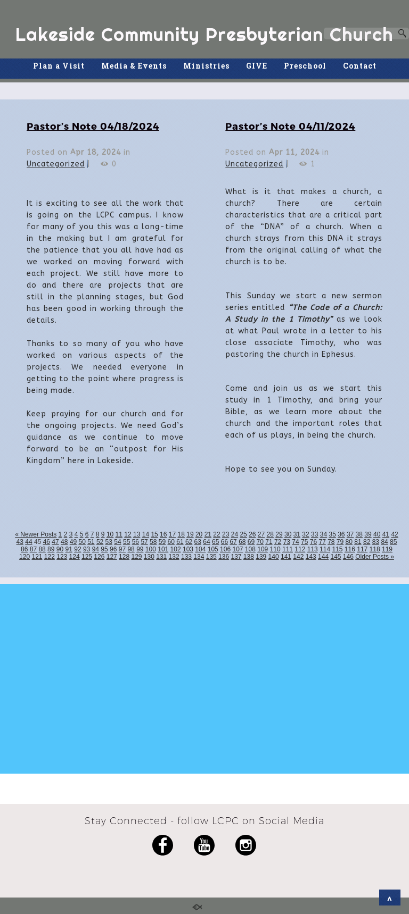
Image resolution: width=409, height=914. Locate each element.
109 (262, 549)
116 (350, 549)
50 (81, 542)
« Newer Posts (35, 534)
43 (20, 542)
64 (206, 542)
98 (130, 549)
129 (136, 556)
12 (127, 534)
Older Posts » (374, 556)
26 (252, 534)
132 (174, 556)
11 (119, 534)
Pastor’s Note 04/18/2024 (93, 125)
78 (331, 542)
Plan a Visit (59, 66)
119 (387, 549)
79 (340, 542)
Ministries (206, 66)
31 (296, 534)
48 (64, 542)
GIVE (256, 66)
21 (207, 534)
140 (273, 556)
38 (359, 534)
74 (295, 542)
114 (325, 549)
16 (163, 534)
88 (41, 549)
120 (24, 556)
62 (188, 542)
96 (113, 549)
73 (286, 542)
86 (24, 549)
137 (236, 556)
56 (135, 542)
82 (366, 542)
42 (394, 534)
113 (312, 549)
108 (250, 549)
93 (86, 549)
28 (270, 534)
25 (243, 534)
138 (248, 556)
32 (305, 534)
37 (350, 534)
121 (36, 556)
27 (261, 534)
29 (278, 534)
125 (86, 556)
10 (110, 534)
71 (268, 542)
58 (153, 542)
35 (332, 534)
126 (99, 556)
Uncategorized (56, 164)
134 (198, 556)
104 (200, 549)
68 (242, 542)
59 (162, 542)
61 (179, 542)
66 (224, 542)
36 (341, 534)
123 (61, 556)
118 (375, 549)
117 (362, 549)
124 (74, 556)
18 (181, 534)
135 (211, 556)
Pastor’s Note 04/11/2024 (290, 125)
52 (99, 542)
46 (46, 542)
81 (357, 542)
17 (172, 534)
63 (197, 542)
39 (367, 534)
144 (323, 556)
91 (69, 549)
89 (50, 549)
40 (376, 534)
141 (286, 556)
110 (275, 549)
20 (198, 534)
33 (314, 534)
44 (28, 542)
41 (385, 534)
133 (186, 556)
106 (225, 549)
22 (216, 534)
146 (348, 556)
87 (33, 549)
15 (154, 534)
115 (337, 549)
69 (251, 542)
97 (122, 549)
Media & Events (134, 66)
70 (260, 542)
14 (145, 534)
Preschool (305, 66)
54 (117, 542)
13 (136, 534)
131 (161, 556)
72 (277, 542)
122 (49, 556)
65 (215, 542)
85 (393, 542)
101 (163, 549)
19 (189, 534)
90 (59, 549)
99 (139, 549)
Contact (360, 66)
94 (95, 549)
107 (237, 549)
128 (124, 556)
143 (311, 556)
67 (233, 542)
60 (171, 542)
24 (234, 534)
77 (321, 542)
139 (261, 556)
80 (349, 542)
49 (73, 542)
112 (300, 549)
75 (304, 542)
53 (108, 542)
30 (287, 534)
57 (144, 542)
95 (104, 549)
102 (175, 549)
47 (55, 542)
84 (384, 542)
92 (77, 549)
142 (298, 556)
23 (225, 534)
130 (149, 556)
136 (223, 556)
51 (90, 542)
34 (323, 534)
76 (313, 542)
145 (335, 556)
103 (188, 549)
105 (213, 549)
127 (112, 556)
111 (287, 549)
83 (375, 542)
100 (150, 549)
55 (126, 542)
